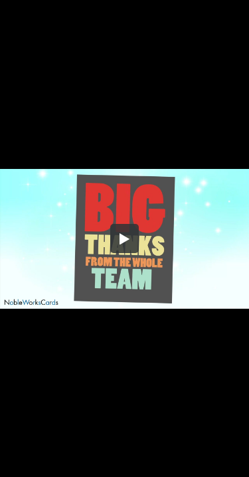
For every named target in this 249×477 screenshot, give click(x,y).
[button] (124, 238)
